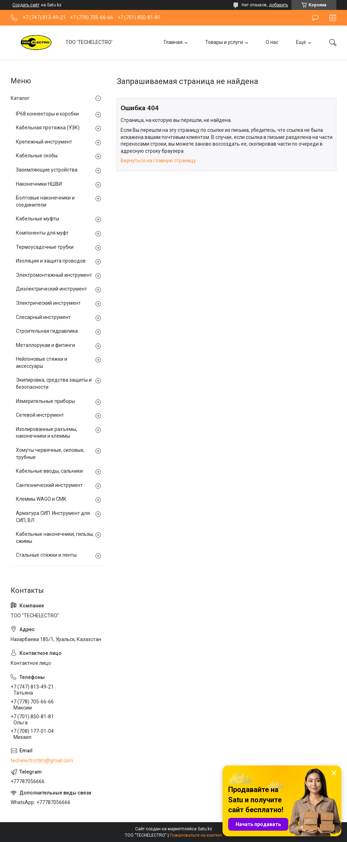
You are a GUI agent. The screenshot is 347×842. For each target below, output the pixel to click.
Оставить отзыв (315, 18)
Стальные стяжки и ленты (46, 555)
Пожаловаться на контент (196, 835)
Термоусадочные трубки (45, 247)
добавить (278, 4)
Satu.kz (205, 828)
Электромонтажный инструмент (54, 275)
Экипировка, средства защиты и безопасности (54, 383)
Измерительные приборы (45, 401)
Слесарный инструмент (43, 317)
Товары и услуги (224, 42)
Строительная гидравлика (47, 331)
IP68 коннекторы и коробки (47, 114)
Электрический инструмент (48, 303)
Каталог (20, 98)
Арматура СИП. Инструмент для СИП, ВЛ (53, 516)
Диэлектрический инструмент (51, 289)
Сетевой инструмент (40, 415)
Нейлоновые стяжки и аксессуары (41, 362)
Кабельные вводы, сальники (49, 471)
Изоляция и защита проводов (51, 261)
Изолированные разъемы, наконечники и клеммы (46, 432)
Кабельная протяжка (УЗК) (48, 127)
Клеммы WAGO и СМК (41, 499)
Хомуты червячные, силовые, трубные (50, 453)
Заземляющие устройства (46, 170)
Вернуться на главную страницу (158, 160)
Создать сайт (25, 4)
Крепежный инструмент (44, 142)
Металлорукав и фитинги (45, 345)
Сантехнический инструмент (49, 485)
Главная (173, 42)
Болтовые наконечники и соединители (45, 201)
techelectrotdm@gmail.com (42, 760)
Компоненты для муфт (42, 233)
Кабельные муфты (37, 218)
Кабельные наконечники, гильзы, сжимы (55, 537)
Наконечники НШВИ (39, 184)
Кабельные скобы (37, 155)
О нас (272, 42)
